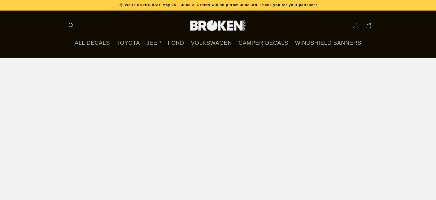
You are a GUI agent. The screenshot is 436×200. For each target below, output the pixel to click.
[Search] (71, 25)
